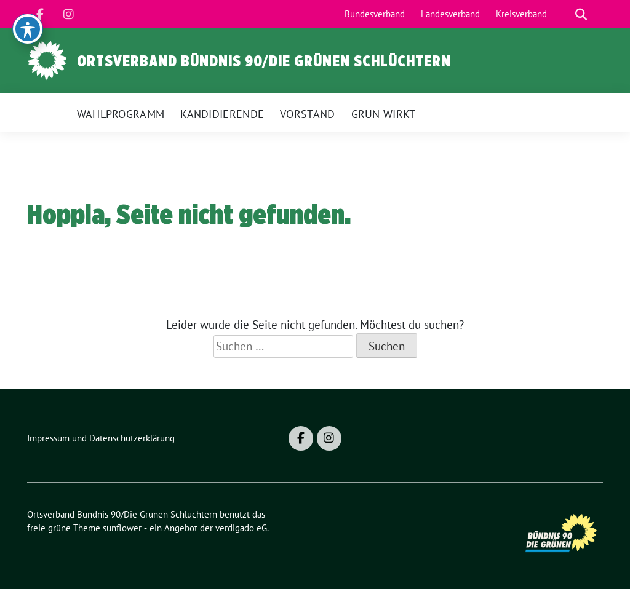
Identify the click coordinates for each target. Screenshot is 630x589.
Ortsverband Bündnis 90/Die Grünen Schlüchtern (264, 61)
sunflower (122, 528)
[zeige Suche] (581, 14)
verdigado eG (241, 528)
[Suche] (563, 14)
